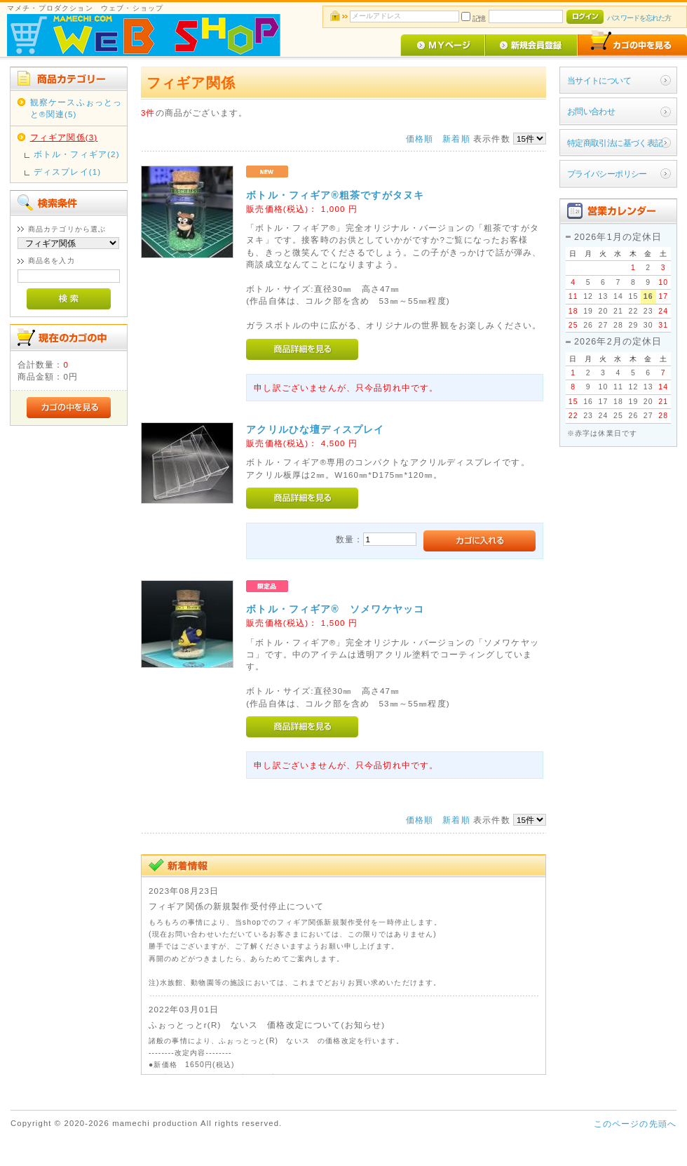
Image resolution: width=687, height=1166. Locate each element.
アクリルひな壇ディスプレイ (315, 429)
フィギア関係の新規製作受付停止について (236, 906)
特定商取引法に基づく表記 (615, 142)
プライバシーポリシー (607, 173)
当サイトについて (599, 80)
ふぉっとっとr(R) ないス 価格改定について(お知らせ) (267, 1024)
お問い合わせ (591, 111)
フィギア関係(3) (64, 137)
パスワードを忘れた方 (639, 18)
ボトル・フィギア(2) (77, 154)
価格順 (419, 138)
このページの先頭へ (635, 1123)
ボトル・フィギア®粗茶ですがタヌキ (335, 195)
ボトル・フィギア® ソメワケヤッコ (335, 609)
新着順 (456, 138)
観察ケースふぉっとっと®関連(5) (76, 108)
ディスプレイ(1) (68, 171)
